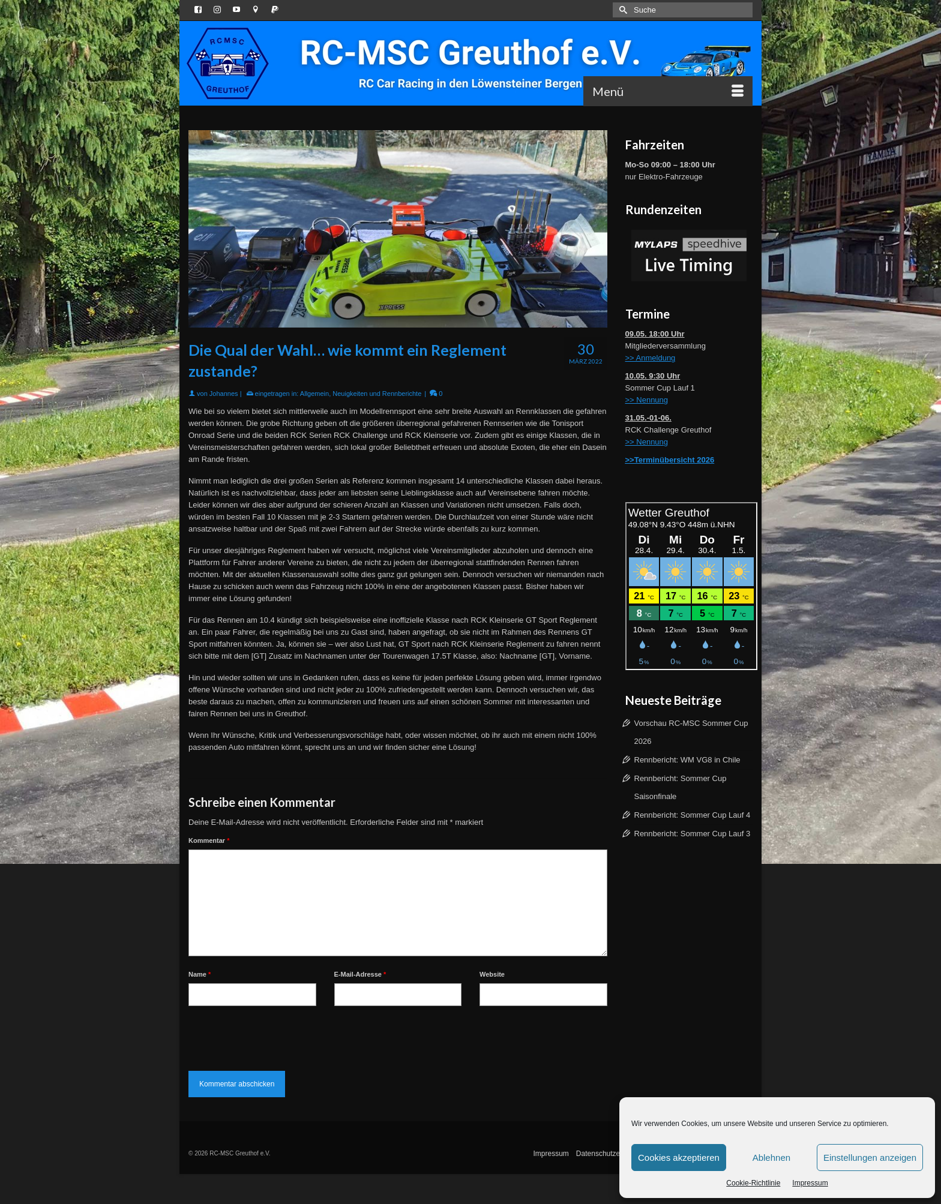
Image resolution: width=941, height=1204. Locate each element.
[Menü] (668, 91)
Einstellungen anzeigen (869, 1157)
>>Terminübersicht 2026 (670, 459)
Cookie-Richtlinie (753, 1183)
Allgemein (314, 393)
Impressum (810, 1183)
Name (199, 974)
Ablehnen (771, 1157)
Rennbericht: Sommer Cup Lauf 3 (692, 833)
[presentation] (279, 1035)
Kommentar (208, 840)
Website (492, 974)
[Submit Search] (622, 9)
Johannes (223, 393)
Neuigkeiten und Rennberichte (376, 393)
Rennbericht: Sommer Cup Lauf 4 (692, 814)
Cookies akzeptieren (679, 1157)
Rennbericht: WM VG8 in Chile (687, 759)
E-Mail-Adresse (360, 974)
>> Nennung (647, 399)
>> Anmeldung (650, 357)
